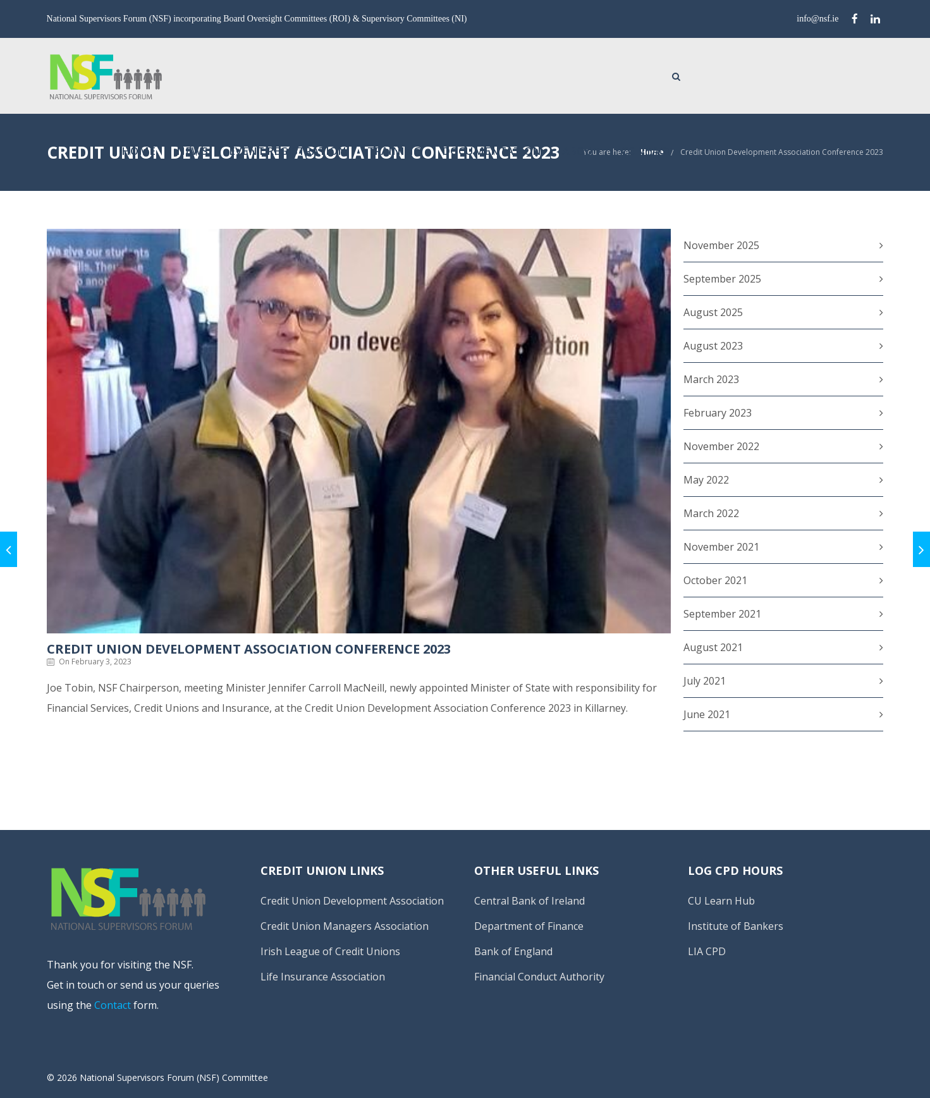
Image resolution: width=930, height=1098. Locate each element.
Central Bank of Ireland (529, 901)
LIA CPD (707, 951)
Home (320, 75)
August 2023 (713, 346)
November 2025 (721, 245)
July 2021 (704, 681)
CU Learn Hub (721, 901)
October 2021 (715, 580)
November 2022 (721, 446)
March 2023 (711, 379)
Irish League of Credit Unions (330, 951)
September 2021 (722, 614)
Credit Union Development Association (352, 901)
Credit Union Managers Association (344, 926)
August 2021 (713, 647)
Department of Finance (529, 926)
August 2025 (713, 312)
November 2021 (721, 547)
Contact (829, 75)
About (763, 75)
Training (576, 75)
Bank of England (513, 951)
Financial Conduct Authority (539, 977)
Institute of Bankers (735, 926)
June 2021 (706, 714)
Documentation (673, 75)
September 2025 (722, 279)
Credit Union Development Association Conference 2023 (781, 152)
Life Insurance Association (322, 977)
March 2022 (711, 513)
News (374, 75)
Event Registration (470, 75)
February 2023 (717, 413)
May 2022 (706, 480)
